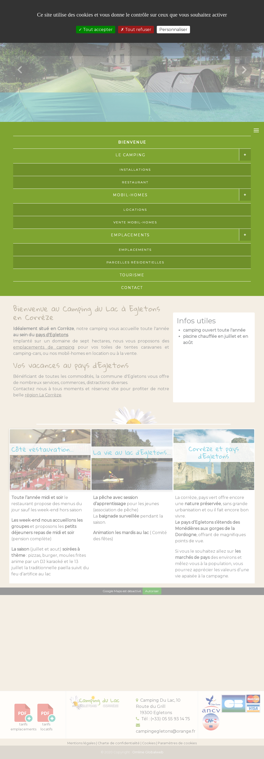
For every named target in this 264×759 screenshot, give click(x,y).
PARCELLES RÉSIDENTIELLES (135, 262)
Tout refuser (136, 29)
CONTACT (132, 287)
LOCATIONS (135, 210)
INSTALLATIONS (135, 169)
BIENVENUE (132, 142)
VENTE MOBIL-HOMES (135, 222)
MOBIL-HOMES (130, 195)
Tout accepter (96, 29)
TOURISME (132, 275)
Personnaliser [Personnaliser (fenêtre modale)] (173, 29)
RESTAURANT (135, 182)
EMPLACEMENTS (130, 235)
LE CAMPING (130, 155)
